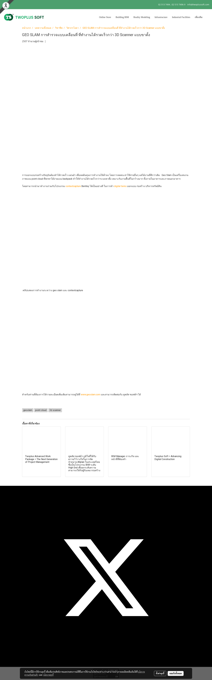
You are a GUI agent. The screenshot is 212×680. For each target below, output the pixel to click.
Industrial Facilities (181, 17)
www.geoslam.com (90, 394)
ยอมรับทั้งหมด (175, 673)
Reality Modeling (142, 17)
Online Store (105, 17)
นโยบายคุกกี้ (48, 675)
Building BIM (122, 17)
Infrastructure (161, 17)
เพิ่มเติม (199, 17)
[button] (207, 17)
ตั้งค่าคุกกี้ (160, 673)
